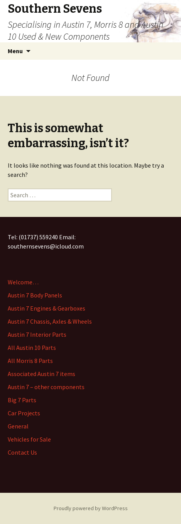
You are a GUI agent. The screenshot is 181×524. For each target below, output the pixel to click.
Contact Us (22, 452)
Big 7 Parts (22, 400)
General (18, 426)
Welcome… (23, 282)
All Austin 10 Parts (32, 347)
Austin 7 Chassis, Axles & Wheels (50, 321)
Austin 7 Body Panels (35, 295)
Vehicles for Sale (29, 439)
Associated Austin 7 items (41, 374)
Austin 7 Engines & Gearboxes (46, 308)
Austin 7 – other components (46, 387)
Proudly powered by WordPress (91, 508)
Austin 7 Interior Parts (37, 334)
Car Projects (24, 413)
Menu (15, 51)
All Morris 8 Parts (30, 360)
